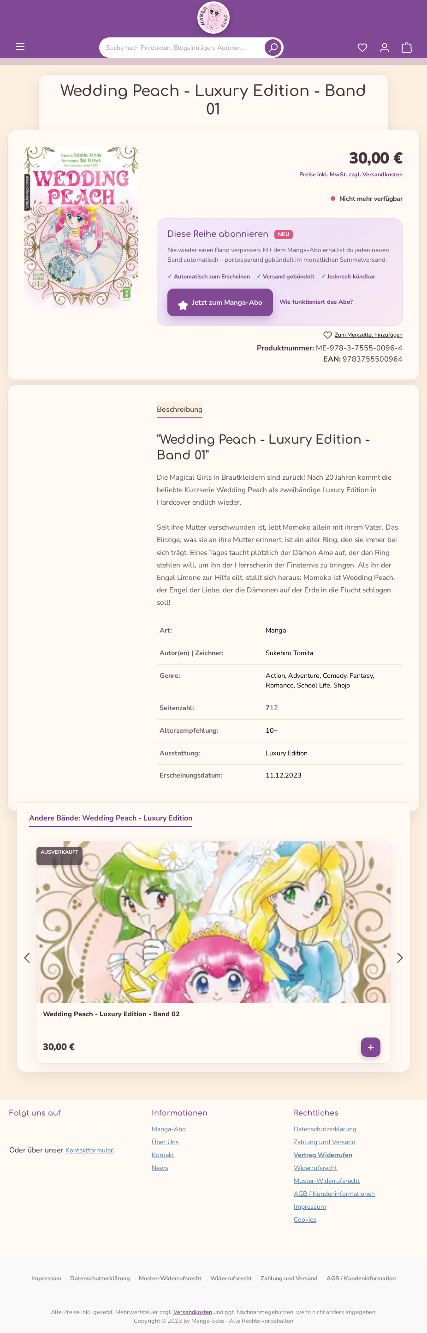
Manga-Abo (169, 1129)
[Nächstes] (400, 958)
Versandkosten (192, 1312)
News (160, 1168)
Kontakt (163, 1155)
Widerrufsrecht (315, 1168)
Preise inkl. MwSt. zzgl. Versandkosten (351, 174)
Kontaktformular (89, 1150)
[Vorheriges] (27, 958)
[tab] (179, 410)
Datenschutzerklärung (325, 1129)
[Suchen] (273, 47)
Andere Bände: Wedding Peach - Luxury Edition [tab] (110, 818)
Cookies (305, 1219)
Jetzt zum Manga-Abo (220, 302)
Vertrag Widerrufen (323, 1155)
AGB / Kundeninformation (361, 1278)
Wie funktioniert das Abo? (316, 302)
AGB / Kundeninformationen (334, 1193)
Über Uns (165, 1142)
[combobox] (183, 48)
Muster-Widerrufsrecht (327, 1180)
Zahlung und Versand (325, 1142)
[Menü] (20, 46)
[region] (81, 231)
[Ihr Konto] (385, 47)
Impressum (310, 1206)
